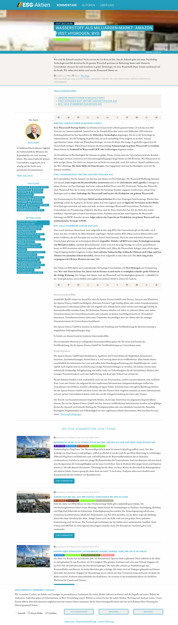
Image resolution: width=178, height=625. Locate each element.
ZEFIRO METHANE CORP (28, 267)
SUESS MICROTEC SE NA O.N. (30, 234)
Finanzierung (25, 195)
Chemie (39, 197)
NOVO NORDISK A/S (27, 255)
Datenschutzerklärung (86, 621)
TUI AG (22, 249)
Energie (37, 190)
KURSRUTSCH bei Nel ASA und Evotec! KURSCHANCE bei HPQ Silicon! (91, 497)
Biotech (36, 200)
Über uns (107, 5)
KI (45, 187)
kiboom (22, 192)
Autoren (88, 5)
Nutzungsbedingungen (71, 414)
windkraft (32, 207)
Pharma (22, 202)
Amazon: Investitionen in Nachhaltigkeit (81, 97)
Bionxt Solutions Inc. (28, 244)
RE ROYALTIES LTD (26, 231)
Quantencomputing (38, 205)
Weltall (35, 187)
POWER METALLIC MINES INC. (31, 239)
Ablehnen (148, 611)
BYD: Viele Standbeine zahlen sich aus (80, 104)
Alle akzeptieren (79, 611)
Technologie (25, 197)
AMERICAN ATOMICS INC (29, 262)
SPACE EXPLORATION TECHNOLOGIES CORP (27, 222)
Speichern (114, 611)
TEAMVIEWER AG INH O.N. (29, 247)
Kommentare (67, 5)
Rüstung (23, 187)
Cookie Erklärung (106, 621)
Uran (21, 205)
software (36, 202)
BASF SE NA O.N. (25, 242)
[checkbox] (16, 613)
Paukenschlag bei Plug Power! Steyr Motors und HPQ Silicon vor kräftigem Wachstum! (104, 442)
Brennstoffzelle (26, 210)
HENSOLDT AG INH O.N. (28, 237)
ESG (20, 207)
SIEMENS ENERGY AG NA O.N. (30, 265)
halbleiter (35, 192)
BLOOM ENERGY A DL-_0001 (30, 272)
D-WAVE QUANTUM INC (28, 260)
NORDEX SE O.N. (25, 270)
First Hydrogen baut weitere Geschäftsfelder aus (87, 101)
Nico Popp (85, 75)
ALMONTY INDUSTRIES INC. (30, 226)
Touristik (23, 200)
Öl (41, 210)
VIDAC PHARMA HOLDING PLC (31, 252)
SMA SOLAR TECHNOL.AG (29, 229)
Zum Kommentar (64, 481)
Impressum (69, 621)
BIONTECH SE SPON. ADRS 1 (30, 257)
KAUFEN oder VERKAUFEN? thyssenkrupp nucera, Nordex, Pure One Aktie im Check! (100, 551)
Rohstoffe (24, 190)
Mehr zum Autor (25, 175)
